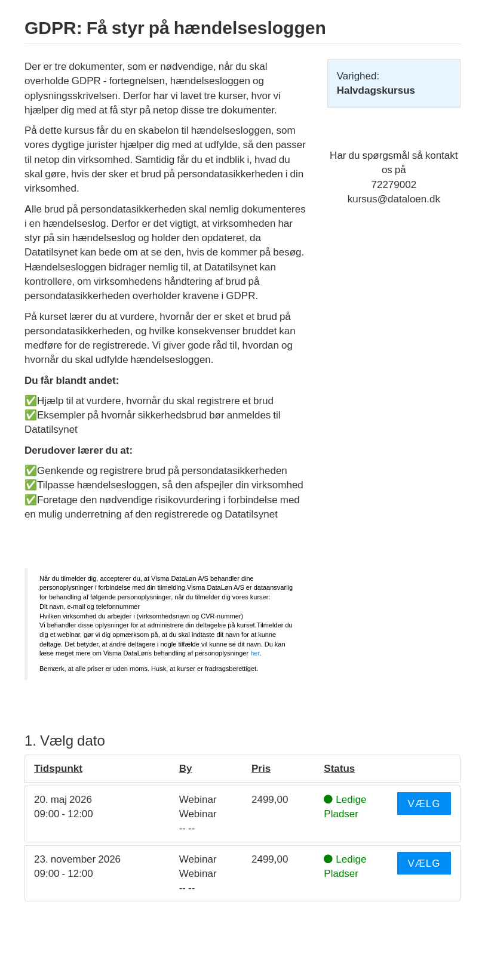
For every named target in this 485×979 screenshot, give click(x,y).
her (254, 653)
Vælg (423, 803)
